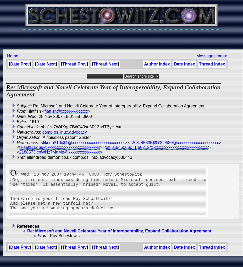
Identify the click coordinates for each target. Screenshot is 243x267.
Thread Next (105, 64)
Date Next (46, 64)
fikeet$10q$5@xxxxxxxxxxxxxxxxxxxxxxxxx (59, 147)
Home (12, 56)
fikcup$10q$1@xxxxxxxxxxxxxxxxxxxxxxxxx (83, 142)
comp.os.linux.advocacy (64, 132)
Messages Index (211, 56)
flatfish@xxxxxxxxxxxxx (66, 111)
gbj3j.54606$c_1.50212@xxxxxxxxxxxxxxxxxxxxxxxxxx (157, 147)
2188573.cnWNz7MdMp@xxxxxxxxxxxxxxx (59, 152)
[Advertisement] (121, 37)
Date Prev (20, 64)
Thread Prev (74, 64)
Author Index (157, 64)
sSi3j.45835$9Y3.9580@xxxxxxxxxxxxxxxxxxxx (175, 142)
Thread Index (212, 64)
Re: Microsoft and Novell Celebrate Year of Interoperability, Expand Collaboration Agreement (119, 239)
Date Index (184, 64)
